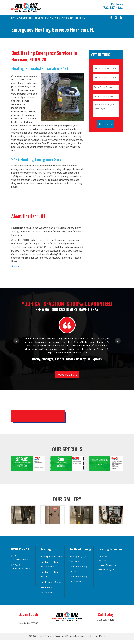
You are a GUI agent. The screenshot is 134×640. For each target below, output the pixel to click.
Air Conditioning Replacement (78, 579)
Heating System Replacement (49, 564)
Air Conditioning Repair (78, 569)
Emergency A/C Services (78, 559)
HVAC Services (107, 565)
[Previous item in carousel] (16, 341)
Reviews (103, 556)
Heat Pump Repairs (51, 582)
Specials (103, 560)
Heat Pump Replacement (47, 590)
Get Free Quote (107, 569)
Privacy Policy (98, 636)
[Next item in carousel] (118, 341)
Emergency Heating (51, 556)
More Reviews (67, 375)
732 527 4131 (113, 8)
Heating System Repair (49, 574)
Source (15, 266)
